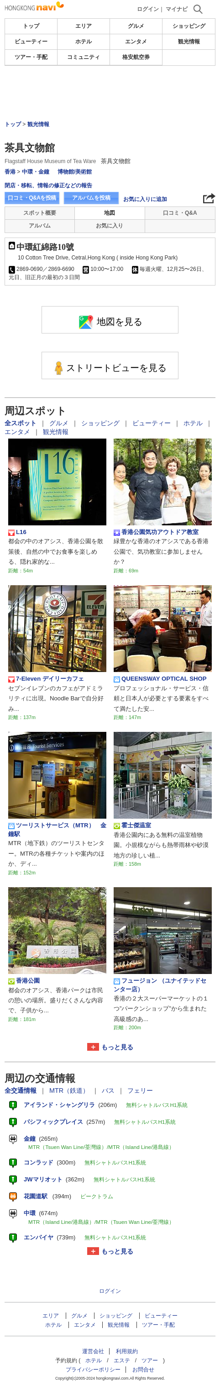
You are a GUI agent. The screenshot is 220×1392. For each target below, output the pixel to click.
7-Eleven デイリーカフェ (46, 679)
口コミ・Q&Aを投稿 (32, 198)
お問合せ (143, 1369)
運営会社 (93, 1351)
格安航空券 (136, 57)
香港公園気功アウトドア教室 (156, 532)
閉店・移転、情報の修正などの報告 (48, 185)
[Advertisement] (110, 93)
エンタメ (136, 41)
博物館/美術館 (75, 172)
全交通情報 (21, 1090)
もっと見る (117, 1047)
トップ (31, 26)
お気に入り (109, 225)
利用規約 (127, 1351)
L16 (17, 532)
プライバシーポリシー (93, 1369)
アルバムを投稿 (91, 198)
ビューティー (31, 41)
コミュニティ (83, 57)
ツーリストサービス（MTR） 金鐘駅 (57, 829)
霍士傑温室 (132, 825)
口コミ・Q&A (180, 213)
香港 (10, 172)
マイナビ (177, 9)
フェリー (140, 1090)
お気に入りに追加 (145, 199)
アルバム (40, 225)
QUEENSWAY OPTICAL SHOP (160, 679)
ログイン (148, 9)
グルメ (136, 26)
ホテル (83, 41)
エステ (122, 1360)
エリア (83, 26)
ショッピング (189, 26)
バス (109, 1090)
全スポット (21, 423)
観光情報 (189, 41)
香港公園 (24, 980)
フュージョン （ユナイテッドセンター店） (160, 984)
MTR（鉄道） (70, 1090)
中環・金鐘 (35, 172)
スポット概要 (39, 213)
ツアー (149, 1360)
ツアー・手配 (31, 57)
